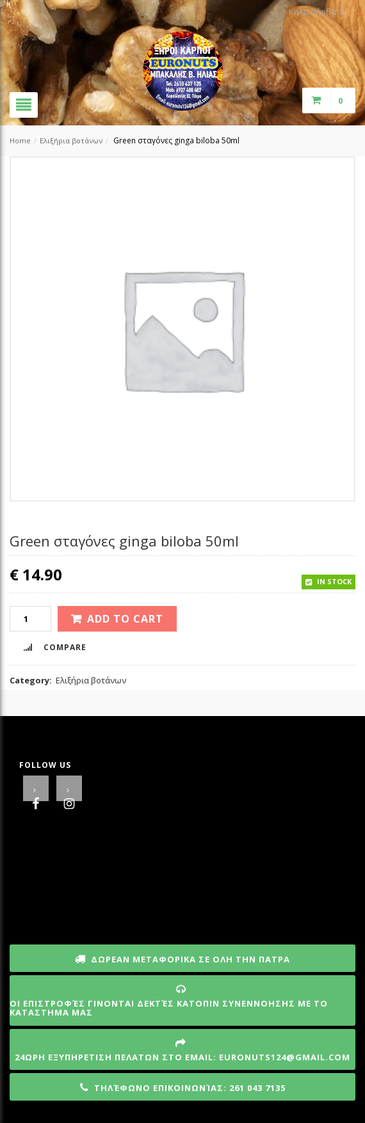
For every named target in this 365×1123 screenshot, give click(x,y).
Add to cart (125, 619)
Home (20, 140)
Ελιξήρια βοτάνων (71, 140)
